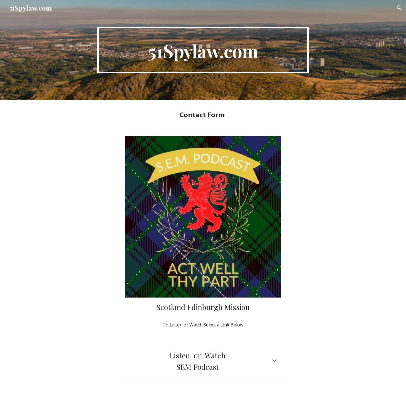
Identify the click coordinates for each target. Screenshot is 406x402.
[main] (203, 50)
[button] (399, 7)
